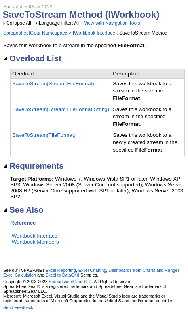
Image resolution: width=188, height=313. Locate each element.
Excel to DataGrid (62, 275)
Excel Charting (92, 270)
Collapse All (18, 23)
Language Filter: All (60, 23)
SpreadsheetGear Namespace (35, 33)
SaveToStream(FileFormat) (44, 135)
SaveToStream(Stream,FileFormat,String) (60, 109)
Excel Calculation (19, 275)
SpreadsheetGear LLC (70, 281)
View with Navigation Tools (112, 23)
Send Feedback (18, 307)
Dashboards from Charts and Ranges (143, 270)
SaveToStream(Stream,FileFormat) (53, 83)
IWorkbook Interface (94, 33)
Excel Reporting (61, 270)
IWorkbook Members (34, 242)
